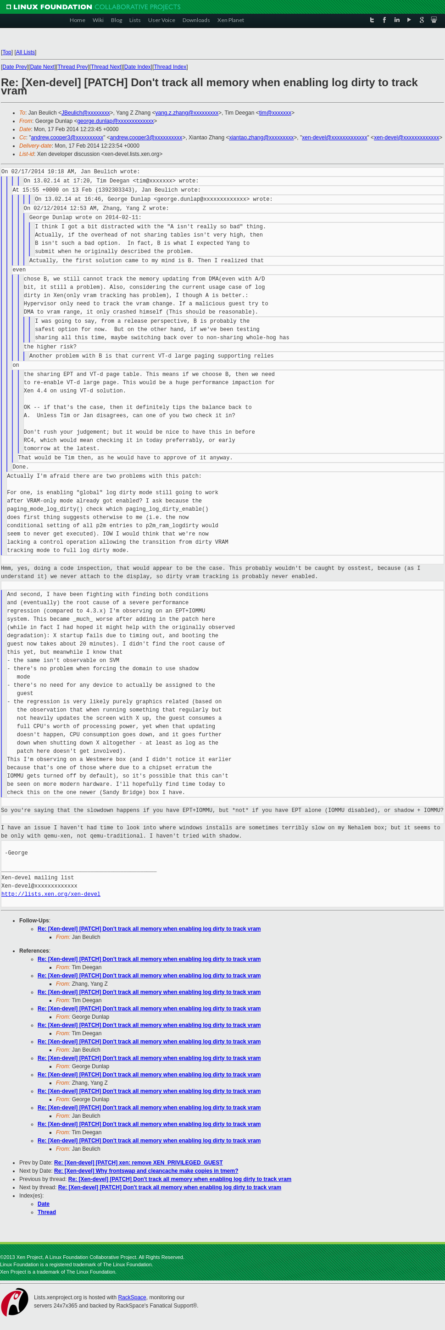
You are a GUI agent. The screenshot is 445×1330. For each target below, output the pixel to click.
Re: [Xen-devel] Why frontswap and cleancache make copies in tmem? (146, 1171)
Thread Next (106, 67)
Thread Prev (72, 67)
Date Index (137, 67)
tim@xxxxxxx (275, 113)
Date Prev (14, 67)
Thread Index (170, 67)
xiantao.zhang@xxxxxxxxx (261, 137)
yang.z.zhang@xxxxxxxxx (186, 113)
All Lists (25, 52)
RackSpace (132, 1297)
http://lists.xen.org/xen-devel (50, 894)
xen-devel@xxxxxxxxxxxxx (334, 137)
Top (6, 52)
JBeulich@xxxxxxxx (85, 113)
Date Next (42, 67)
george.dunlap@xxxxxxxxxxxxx (115, 121)
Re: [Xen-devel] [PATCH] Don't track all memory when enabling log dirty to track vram (149, 929)
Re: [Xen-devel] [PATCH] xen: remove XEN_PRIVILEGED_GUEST (138, 1162)
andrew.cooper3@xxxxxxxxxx (67, 137)
